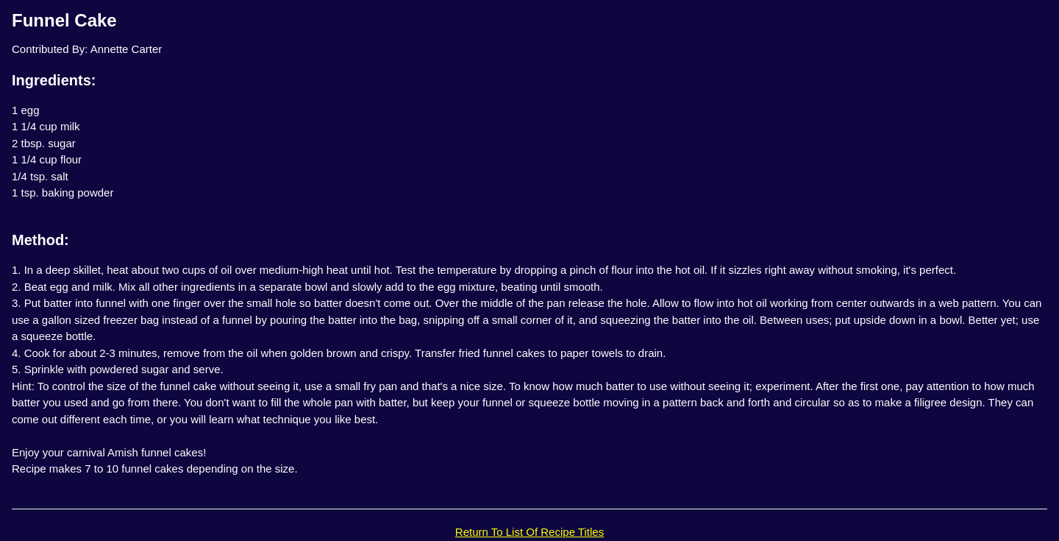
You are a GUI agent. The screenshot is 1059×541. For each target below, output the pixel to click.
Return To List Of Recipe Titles (529, 532)
